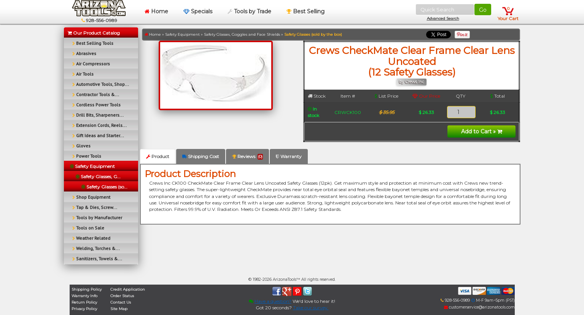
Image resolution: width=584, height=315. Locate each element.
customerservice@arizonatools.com (479, 307)
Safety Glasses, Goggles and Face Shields (242, 34)
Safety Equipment (182, 34)
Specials (197, 11)
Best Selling (305, 11)
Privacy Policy (84, 308)
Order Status (122, 295)
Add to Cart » (481, 131)
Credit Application (127, 289)
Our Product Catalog (94, 33)
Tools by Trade (249, 11)
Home (156, 11)
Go (483, 9)
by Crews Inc (411, 81)
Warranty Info (84, 295)
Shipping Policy (87, 289)
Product (157, 156)
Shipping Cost (200, 156)
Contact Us (120, 302)
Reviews (247, 157)
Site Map (118, 308)
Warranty (289, 156)
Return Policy (84, 302)
